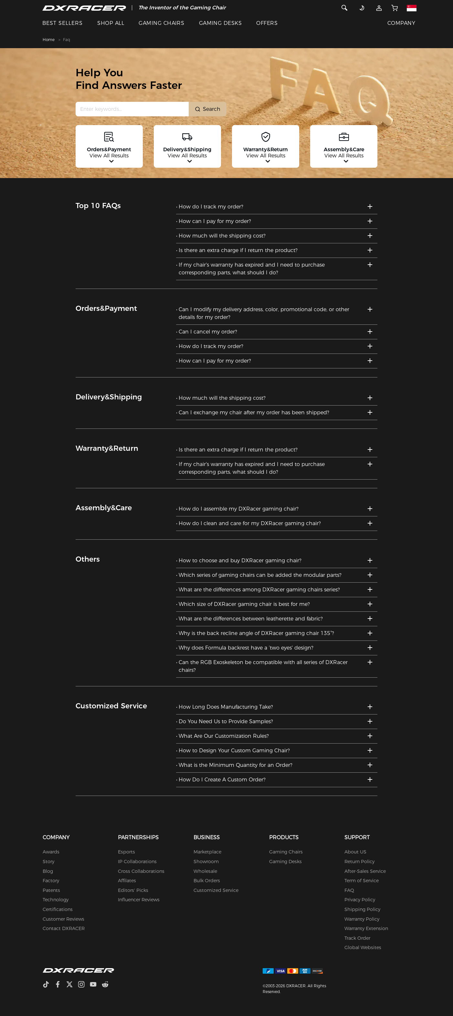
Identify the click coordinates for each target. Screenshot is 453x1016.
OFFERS (267, 23)
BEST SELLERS (62, 23)
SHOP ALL (110, 23)
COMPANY (401, 23)
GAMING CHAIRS (161, 23)
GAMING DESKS (220, 23)
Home (49, 39)
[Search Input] (132, 109)
